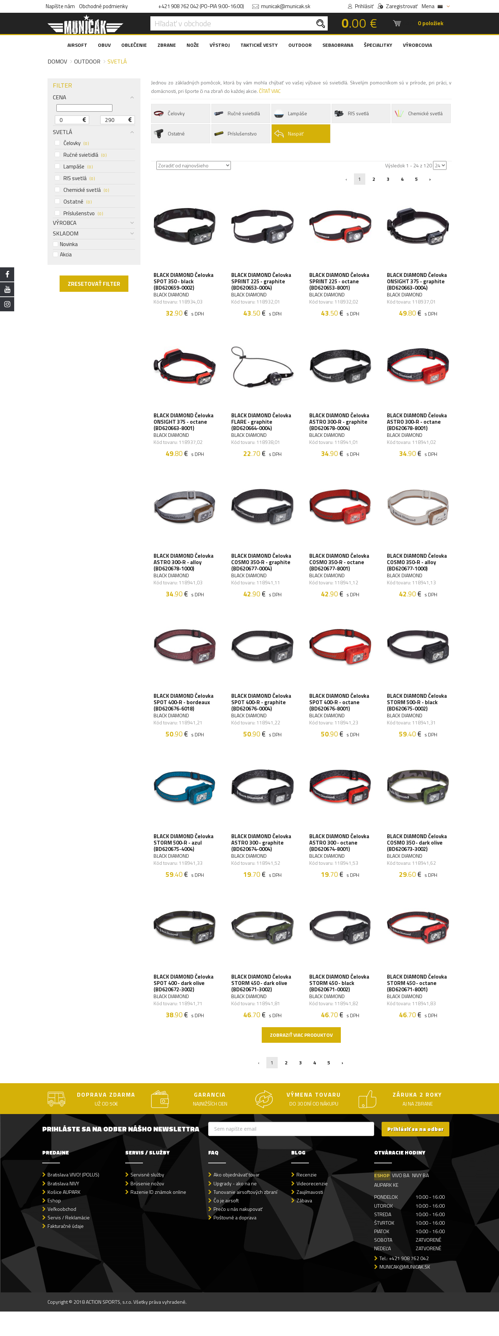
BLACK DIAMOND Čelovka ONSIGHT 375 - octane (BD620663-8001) (185, 428)
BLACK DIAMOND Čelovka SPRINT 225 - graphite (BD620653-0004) (262, 283)
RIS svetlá (75, 178)
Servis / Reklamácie (69, 1242)
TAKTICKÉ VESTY (259, 45)
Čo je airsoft (226, 1225)
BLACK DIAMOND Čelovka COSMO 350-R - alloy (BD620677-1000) (418, 572)
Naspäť (288, 133)
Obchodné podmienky (103, 6)
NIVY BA (422, 1200)
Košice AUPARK (64, 1216)
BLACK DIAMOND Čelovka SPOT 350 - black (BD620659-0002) (185, 283)
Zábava (304, 1225)
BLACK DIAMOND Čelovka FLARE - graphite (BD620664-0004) (262, 428)
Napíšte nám (60, 6)
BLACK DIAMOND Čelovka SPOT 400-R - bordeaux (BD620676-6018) (185, 717)
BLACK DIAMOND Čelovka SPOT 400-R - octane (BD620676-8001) (340, 717)
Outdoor (87, 61)
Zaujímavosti (309, 1216)
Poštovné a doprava (235, 1242)
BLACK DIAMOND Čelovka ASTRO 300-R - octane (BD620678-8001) (418, 428)
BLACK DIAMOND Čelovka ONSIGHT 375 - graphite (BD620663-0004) (418, 283)
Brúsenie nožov (147, 1208)
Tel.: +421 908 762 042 (404, 1282)
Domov (57, 61)
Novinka (65, 244)
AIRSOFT (77, 45)
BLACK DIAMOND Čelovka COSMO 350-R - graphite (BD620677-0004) (262, 572)
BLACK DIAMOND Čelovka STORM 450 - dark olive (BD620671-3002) (262, 1005)
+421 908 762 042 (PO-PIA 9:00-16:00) (201, 6)
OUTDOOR (300, 45)
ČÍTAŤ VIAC (270, 91)
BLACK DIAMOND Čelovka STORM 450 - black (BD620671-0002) (340, 1005)
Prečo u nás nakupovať (238, 1233)
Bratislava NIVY (63, 1208)
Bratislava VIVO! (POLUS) (73, 1199)
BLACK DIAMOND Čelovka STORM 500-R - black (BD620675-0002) (418, 717)
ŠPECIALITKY (378, 45)
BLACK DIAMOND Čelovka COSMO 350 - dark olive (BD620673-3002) (418, 861)
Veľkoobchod (62, 1233)
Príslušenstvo (79, 213)
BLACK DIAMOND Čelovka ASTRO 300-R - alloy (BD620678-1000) (185, 572)
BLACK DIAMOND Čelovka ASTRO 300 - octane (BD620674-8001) (340, 861)
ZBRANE (166, 45)
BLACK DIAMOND (172, 296)
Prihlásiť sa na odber (415, 1153)
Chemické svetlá (82, 190)
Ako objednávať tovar (237, 1199)
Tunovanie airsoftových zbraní (245, 1216)
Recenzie (306, 1199)
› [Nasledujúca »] (430, 179)
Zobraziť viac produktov (301, 1059)
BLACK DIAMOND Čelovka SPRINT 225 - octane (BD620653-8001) (340, 283)
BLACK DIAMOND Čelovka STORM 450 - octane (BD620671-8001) (418, 1005)
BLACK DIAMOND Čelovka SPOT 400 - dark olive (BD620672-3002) (185, 1005)
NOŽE (193, 45)
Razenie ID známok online (158, 1216)
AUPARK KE (386, 1209)
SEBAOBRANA (337, 45)
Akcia (62, 254)
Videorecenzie (312, 1208)
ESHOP (381, 1200)
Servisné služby (147, 1199)
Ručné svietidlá (80, 155)
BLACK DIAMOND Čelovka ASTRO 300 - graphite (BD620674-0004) (262, 861)
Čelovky (72, 143)
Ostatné (73, 202)
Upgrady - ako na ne (235, 1208)
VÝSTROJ (220, 45)
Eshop (54, 1225)
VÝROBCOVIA (417, 45)
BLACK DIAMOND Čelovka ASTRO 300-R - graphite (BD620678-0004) (340, 428)
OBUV (104, 45)
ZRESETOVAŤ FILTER (94, 283)
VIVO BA (401, 1200)
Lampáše (74, 166)
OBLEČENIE (134, 45)
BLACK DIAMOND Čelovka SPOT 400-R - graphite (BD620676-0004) (262, 717)
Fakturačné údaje (66, 1250)
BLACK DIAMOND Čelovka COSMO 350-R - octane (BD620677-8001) (340, 572)
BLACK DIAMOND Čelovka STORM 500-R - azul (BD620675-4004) (185, 861)
